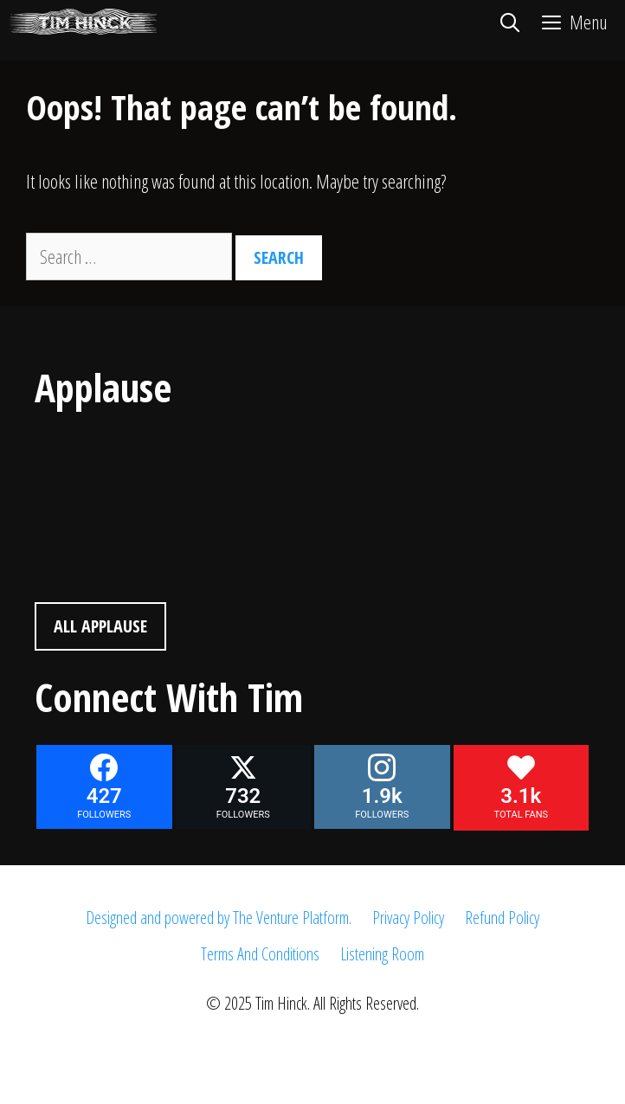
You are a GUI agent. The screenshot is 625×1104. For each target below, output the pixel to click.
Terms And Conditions (260, 954)
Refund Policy (502, 917)
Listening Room (382, 954)
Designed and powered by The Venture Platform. (218, 917)
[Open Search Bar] (509, 21)
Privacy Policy (408, 917)
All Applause (100, 626)
